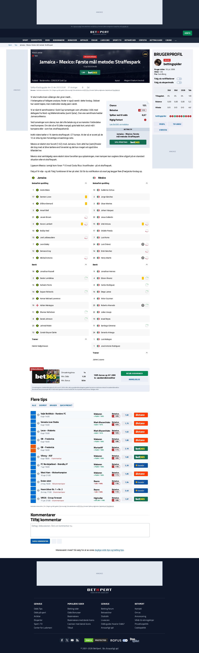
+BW (145, 54)
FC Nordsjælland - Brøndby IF (54, 464)
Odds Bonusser (74, 612)
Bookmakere (59, 40)
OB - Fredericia (47, 438)
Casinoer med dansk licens (79, 623)
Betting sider (73, 608)
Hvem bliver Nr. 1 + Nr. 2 (52, 489)
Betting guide (156, 40)
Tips (16, 45)
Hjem (10, 45)
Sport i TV (117, 40)
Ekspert (43, 405)
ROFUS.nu (95, 27)
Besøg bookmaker (134, 373)
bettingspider (42, 87)
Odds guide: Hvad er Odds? (112, 623)
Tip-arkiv (175, 124)
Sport (25, 40)
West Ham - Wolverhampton (54, 472)
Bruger (53, 405)
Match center (37, 52)
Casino (169, 40)
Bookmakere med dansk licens (81, 620)
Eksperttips (36, 40)
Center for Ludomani (43, 627)
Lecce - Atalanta (48, 430)
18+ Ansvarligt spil (110, 648)
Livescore (105, 40)
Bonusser (72, 40)
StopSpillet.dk (124, 27)
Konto (187, 33)
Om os (137, 612)
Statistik (143, 40)
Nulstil (116, 80)
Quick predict (66, 405)
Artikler (84, 40)
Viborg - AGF (46, 455)
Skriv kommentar (40, 541)
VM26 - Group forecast (51, 497)
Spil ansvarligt (77, 27)
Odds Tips (38, 608)
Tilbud (70, 627)
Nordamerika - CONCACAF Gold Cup (53, 80)
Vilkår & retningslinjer (144, 620)
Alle (34, 405)
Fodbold (35, 80)
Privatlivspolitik (141, 623)
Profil (160, 124)
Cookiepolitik (140, 627)
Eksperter (38, 620)
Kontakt (138, 608)
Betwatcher (130, 40)
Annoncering (140, 616)
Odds (47, 40)
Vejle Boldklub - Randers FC (53, 413)
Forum (94, 40)
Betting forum (107, 608)
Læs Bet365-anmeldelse (119, 124)
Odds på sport (40, 612)
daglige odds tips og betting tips (109, 550)
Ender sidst (46, 480)
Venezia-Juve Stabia (50, 422)
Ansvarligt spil (107, 627)
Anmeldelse (134, 379)
